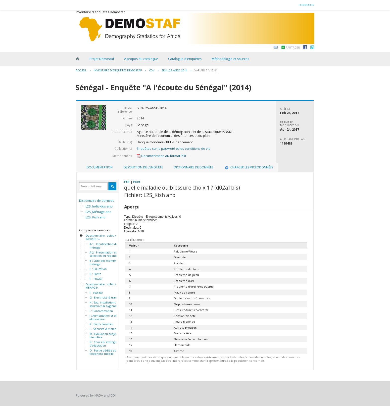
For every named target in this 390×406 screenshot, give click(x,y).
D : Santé (95, 274)
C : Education (98, 269)
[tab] (99, 167)
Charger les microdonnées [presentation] (248, 167)
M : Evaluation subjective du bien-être (108, 335)
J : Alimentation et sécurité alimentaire (107, 317)
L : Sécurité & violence (105, 329)
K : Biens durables (101, 324)
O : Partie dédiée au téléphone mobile (103, 352)
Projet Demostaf (102, 58)
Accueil (81, 70)
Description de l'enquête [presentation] (143, 167)
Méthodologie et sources (230, 58)
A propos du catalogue (141, 58)
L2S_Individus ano (99, 206)
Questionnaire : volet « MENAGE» (101, 286)
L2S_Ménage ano (98, 212)
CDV (151, 70)
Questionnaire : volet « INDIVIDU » (101, 237)
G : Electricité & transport (107, 297)
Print (136, 182)
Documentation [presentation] (100, 167)
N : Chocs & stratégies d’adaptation (104, 343)
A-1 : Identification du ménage (104, 245)
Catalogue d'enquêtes (185, 58)
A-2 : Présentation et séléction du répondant (105, 254)
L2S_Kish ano (95, 217)
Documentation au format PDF (162, 155)
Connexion (306, 5)
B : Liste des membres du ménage (106, 262)
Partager (293, 47)
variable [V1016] (206, 70)
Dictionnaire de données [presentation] (193, 167)
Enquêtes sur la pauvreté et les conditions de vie (173, 148)
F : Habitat (96, 293)
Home (78, 59)
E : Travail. (96, 279)
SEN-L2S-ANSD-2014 (174, 70)
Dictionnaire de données (96, 201)
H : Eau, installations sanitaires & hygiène (103, 304)
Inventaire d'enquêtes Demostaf (118, 70)
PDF (127, 182)
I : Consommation (101, 311)
